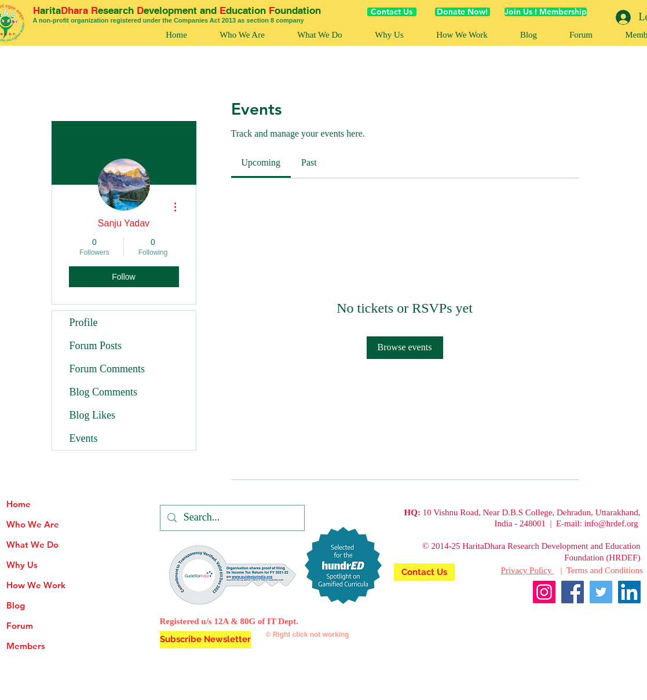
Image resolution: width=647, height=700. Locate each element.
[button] (462, 35)
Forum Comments (107, 369)
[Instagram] (544, 592)
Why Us (22, 564)
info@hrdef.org (611, 523)
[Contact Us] (391, 12)
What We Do (32, 544)
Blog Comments (104, 392)
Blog (15, 605)
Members (25, 645)
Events (84, 438)
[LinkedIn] (629, 592)
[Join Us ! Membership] (546, 12)
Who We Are (32, 524)
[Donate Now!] (462, 12)
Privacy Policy (527, 570)
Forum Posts (96, 345)
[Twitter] (601, 592)
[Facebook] (572, 592)
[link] (261, 162)
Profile (84, 322)
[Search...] (232, 517)
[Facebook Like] (618, 620)
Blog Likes (93, 415)
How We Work (35, 585)
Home (18, 504)
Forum (19, 625)
